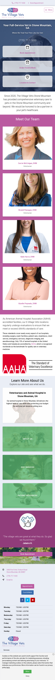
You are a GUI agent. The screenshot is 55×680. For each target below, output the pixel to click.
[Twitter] (27, 600)
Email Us (10, 580)
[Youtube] (33, 600)
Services (6, 650)
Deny (27, 676)
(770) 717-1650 (27, 40)
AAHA (33, 344)
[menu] (48, 10)
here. (8, 667)
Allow (27, 671)
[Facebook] (22, 600)
